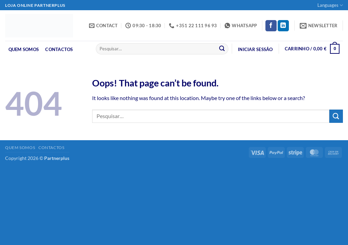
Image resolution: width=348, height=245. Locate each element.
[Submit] (222, 49)
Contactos (59, 49)
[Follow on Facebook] (271, 26)
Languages (330, 5)
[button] (319, 25)
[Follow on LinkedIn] (283, 26)
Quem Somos (23, 49)
